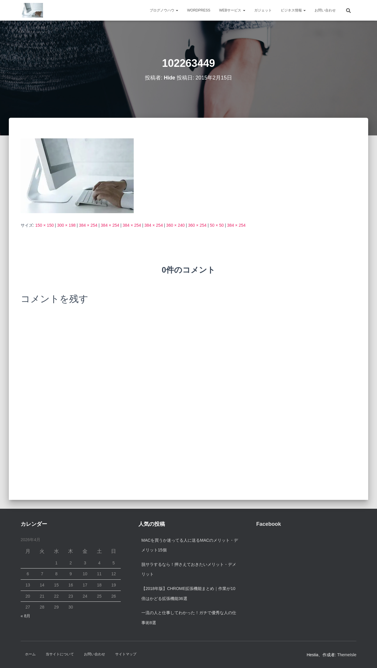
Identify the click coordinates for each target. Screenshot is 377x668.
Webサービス (232, 10)
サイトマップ (125, 654)
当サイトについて (60, 654)
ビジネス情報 (293, 10)
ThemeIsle (346, 654)
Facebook (268, 524)
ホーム (30, 654)
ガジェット (263, 10)
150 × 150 (44, 225)
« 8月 (25, 616)
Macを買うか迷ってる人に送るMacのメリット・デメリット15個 (189, 545)
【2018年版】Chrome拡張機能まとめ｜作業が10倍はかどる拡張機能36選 (188, 593)
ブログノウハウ (164, 10)
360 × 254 (197, 225)
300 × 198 (66, 225)
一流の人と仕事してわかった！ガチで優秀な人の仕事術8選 (188, 617)
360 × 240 (175, 225)
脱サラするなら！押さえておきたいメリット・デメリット (188, 569)
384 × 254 (88, 225)
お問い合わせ (325, 10)
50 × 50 (217, 225)
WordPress (198, 10)
